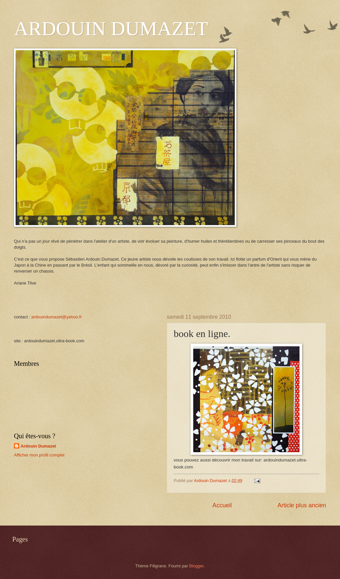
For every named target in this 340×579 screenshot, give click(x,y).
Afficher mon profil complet (39, 455)
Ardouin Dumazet (38, 446)
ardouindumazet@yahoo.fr (56, 316)
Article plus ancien (302, 505)
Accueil (222, 505)
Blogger (196, 565)
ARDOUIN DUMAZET (111, 29)
